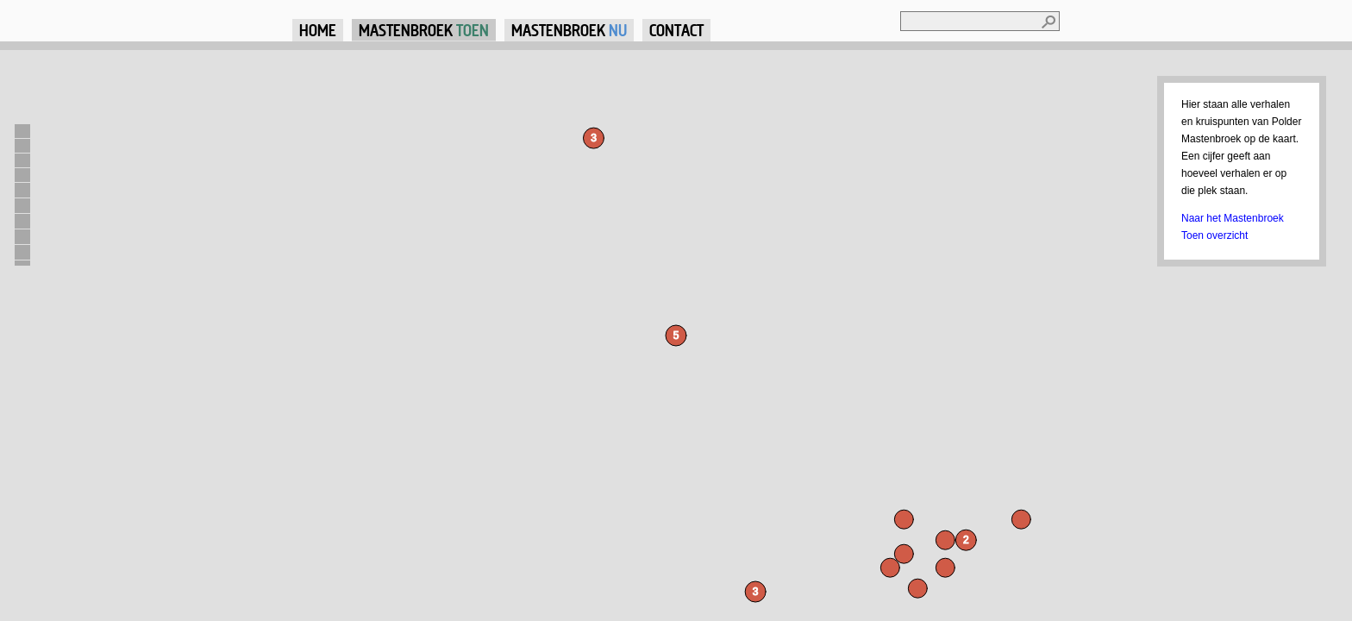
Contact (676, 30)
